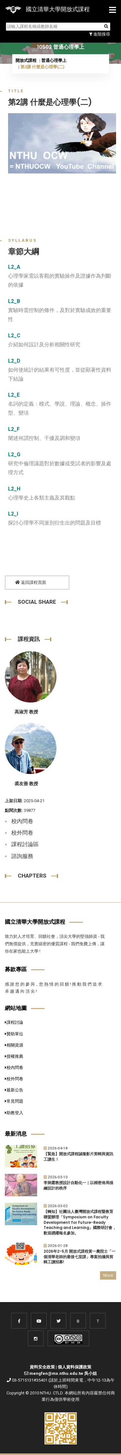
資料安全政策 (42, 1367)
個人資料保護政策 (74, 1367)
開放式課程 (25, 60)
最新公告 (14, 1090)
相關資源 (14, 1045)
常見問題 (14, 1101)
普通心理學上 (53, 60)
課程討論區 (25, 844)
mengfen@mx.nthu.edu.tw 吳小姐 (63, 1373)
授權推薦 (14, 1056)
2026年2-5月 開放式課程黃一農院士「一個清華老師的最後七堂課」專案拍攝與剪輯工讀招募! (80, 1257)
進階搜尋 (99, 34)
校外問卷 (22, 832)
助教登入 (14, 1112)
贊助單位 (14, 1033)
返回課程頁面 (30, 582)
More (108, 1275)
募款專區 (16, 969)
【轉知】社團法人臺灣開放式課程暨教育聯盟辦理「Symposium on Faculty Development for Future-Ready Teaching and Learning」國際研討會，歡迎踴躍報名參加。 (80, 1222)
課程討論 (14, 1022)
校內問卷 (22, 821)
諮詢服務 (22, 856)
